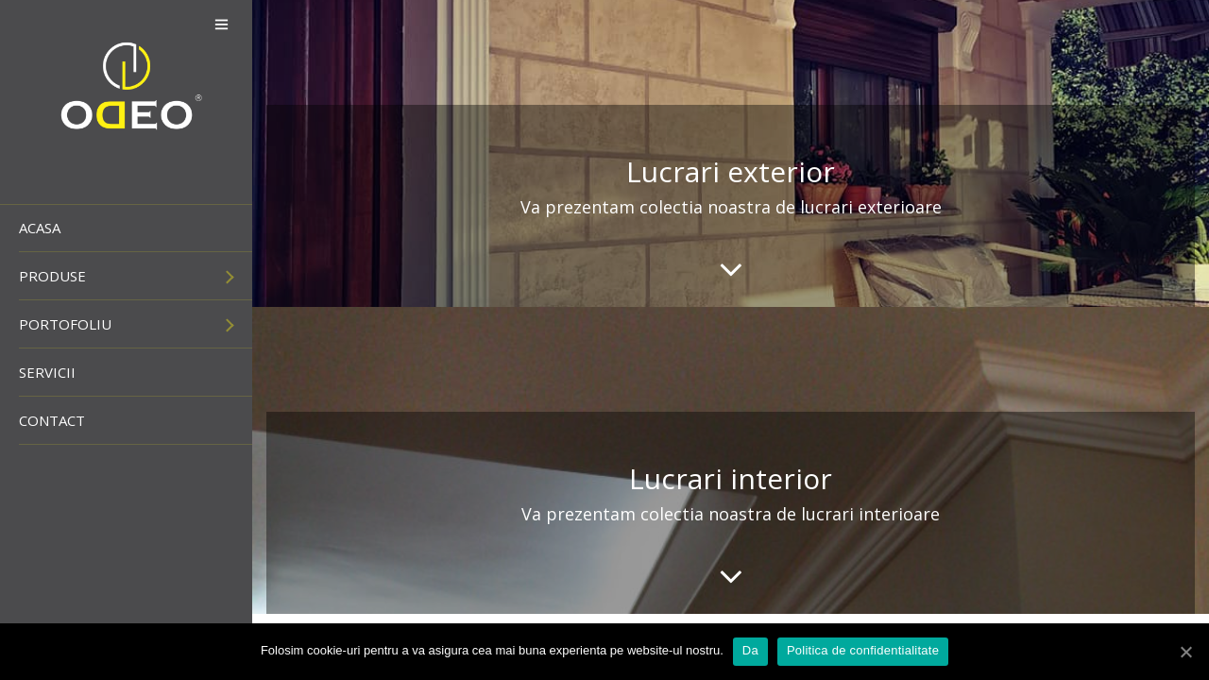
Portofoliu (65, 323)
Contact (52, 420)
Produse (52, 275)
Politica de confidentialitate (863, 650)
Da (750, 650)
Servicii (47, 372)
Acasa (39, 227)
